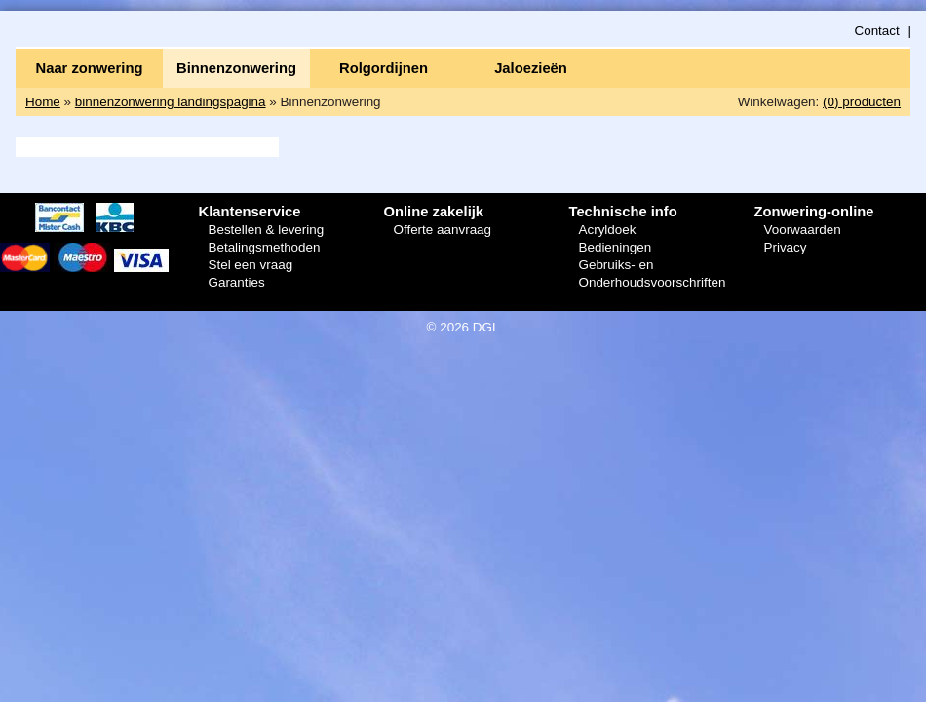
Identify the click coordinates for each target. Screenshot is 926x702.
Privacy (784, 247)
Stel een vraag (250, 264)
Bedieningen (614, 247)
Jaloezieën (530, 68)
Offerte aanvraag (442, 229)
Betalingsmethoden (264, 247)
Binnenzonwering (236, 68)
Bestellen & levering (266, 229)
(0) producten (862, 102)
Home (42, 102)
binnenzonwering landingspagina (170, 102)
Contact (876, 30)
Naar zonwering (89, 68)
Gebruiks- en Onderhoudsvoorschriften (651, 273)
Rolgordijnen (383, 68)
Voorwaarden (801, 229)
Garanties (236, 282)
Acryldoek (607, 229)
